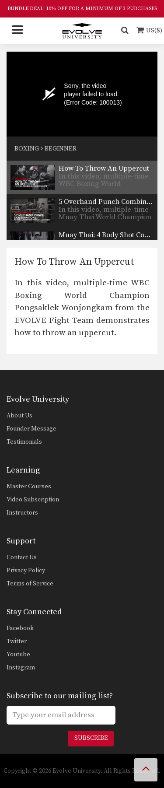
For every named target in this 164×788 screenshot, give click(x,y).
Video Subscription (33, 500)
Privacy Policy (26, 570)
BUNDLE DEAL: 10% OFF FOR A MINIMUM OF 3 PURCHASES (82, 8)
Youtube (18, 654)
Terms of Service (30, 584)
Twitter (17, 641)
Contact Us (22, 557)
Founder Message (31, 429)
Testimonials (24, 442)
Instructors (22, 513)
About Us (19, 416)
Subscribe (91, 738)
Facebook (20, 628)
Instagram (21, 668)
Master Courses (29, 486)
